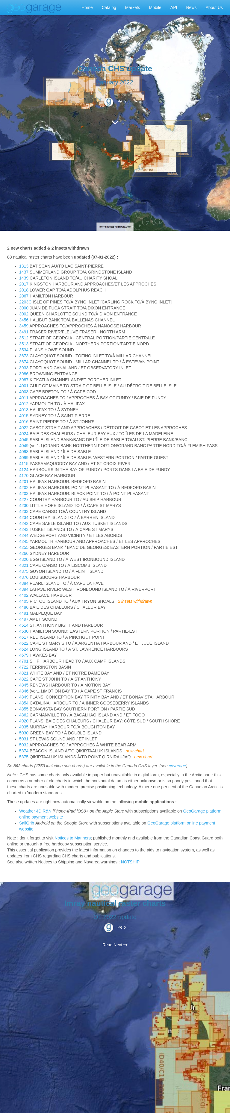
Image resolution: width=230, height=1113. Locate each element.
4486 (23, 607)
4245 (23, 541)
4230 (23, 505)
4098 (23, 451)
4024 (23, 433)
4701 (23, 661)
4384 (23, 583)
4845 (23, 685)
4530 (23, 631)
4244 (23, 535)
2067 (23, 296)
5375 (23, 756)
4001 (23, 385)
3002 (23, 314)
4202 (23, 487)
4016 (23, 421)
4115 (23, 463)
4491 (23, 613)
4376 (23, 577)
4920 (23, 721)
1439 (23, 278)
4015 (23, 415)
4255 (23, 547)
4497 (23, 619)
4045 (23, 439)
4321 (23, 565)
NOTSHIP (130, 862)
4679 (23, 655)
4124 (23, 469)
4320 (23, 559)
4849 (23, 697)
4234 (23, 517)
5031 (23, 739)
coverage (177, 765)
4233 (23, 511)
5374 (23, 750)
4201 (23, 481)
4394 (23, 589)
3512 (23, 337)
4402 (23, 595)
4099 (23, 457)
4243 (23, 529)
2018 (23, 290)
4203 (23, 493)
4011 (23, 397)
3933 (23, 367)
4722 (23, 667)
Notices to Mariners (73, 838)
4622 (23, 643)
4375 (23, 571)
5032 (23, 744)
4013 (23, 409)
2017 (23, 284)
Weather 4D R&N (35, 811)
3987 (23, 379)
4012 (23, 403)
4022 (23, 427)
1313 (23, 266)
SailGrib (26, 823)
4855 (23, 709)
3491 (23, 332)
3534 (23, 349)
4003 (23, 391)
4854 (23, 703)
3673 (23, 355)
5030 (23, 733)
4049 (23, 445)
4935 (23, 727)
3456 (23, 320)
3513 (23, 343)
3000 (23, 308)
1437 (23, 272)
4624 (23, 649)
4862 (23, 715)
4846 (23, 691)
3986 (23, 373)
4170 (23, 475)
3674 (23, 361)
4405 (23, 601)
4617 (23, 637)
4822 (23, 679)
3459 (23, 326)
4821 (23, 673)
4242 (23, 523)
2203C (25, 302)
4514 (23, 625)
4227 (23, 499)
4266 (23, 553)
